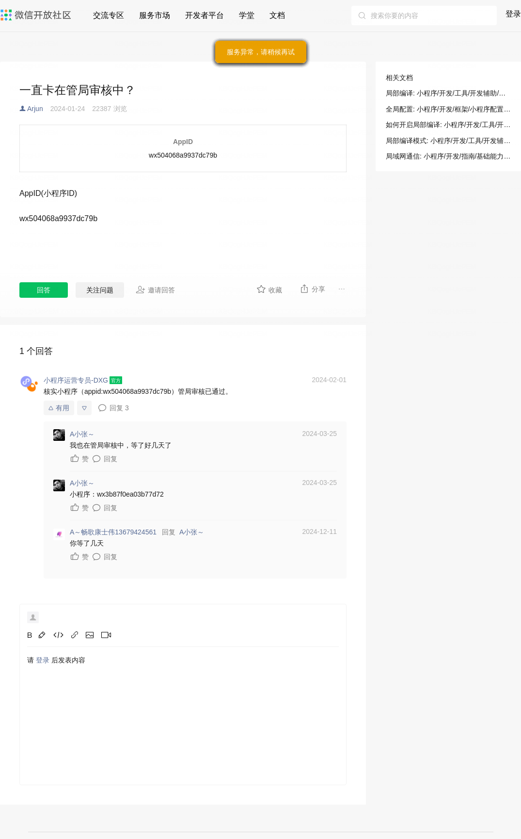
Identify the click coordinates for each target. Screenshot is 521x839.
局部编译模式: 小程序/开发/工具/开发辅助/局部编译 (448, 141)
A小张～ (191, 532)
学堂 (246, 15)
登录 (513, 14)
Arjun (35, 109)
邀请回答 (155, 289)
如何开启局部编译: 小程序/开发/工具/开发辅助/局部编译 (448, 125)
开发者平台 (204, 15)
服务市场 (154, 15)
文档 (277, 15)
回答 (43, 290)
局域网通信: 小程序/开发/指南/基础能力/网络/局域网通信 (448, 156)
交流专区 (108, 15)
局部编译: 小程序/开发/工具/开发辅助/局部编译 (448, 93)
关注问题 (99, 290)
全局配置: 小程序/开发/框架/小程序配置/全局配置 (448, 109)
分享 (312, 288)
